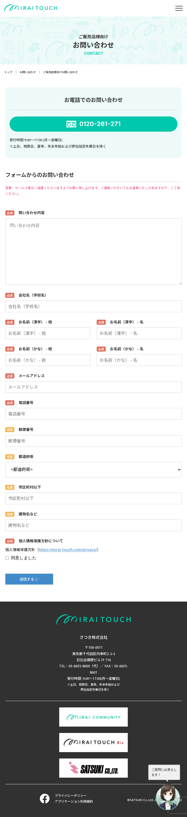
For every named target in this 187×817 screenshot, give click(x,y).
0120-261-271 (100, 124)
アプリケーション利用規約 (74, 801)
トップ (8, 72)
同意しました (20, 558)
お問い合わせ (28, 72)
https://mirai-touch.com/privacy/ (68, 549)
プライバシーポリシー (71, 795)
